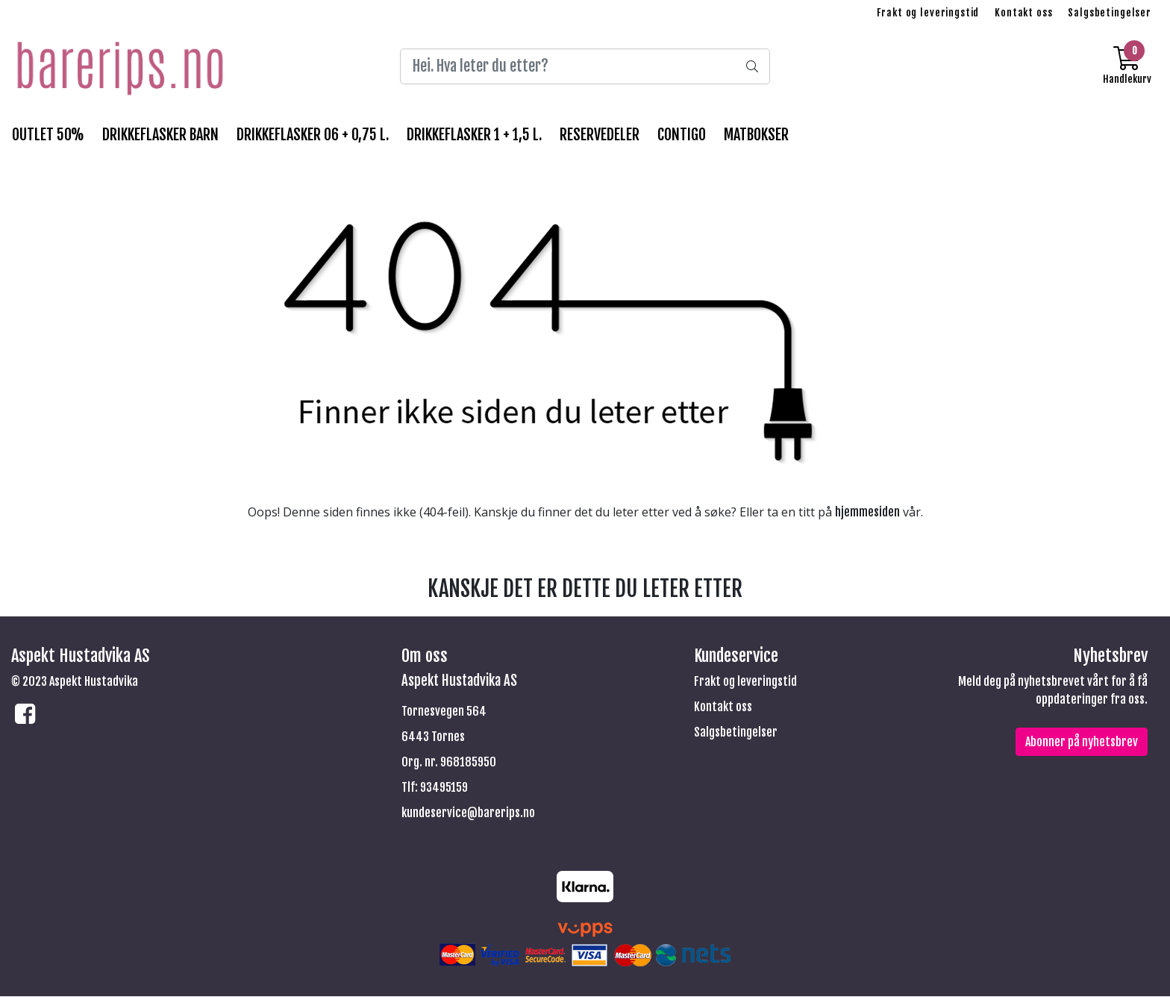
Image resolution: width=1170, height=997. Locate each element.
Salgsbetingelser (1109, 12)
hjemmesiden (867, 511)
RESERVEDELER (599, 134)
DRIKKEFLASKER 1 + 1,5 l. (474, 134)
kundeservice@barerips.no (468, 812)
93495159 (444, 787)
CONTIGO (681, 134)
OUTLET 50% (48, 134)
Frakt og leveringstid (928, 12)
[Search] (585, 66)
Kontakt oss (1023, 12)
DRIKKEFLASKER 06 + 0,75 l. (313, 134)
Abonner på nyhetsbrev (1081, 741)
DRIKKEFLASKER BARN (160, 134)
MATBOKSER (756, 134)
